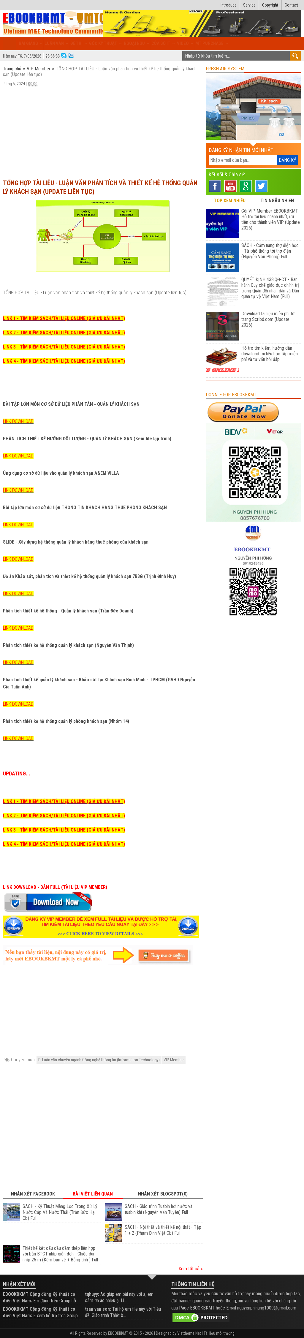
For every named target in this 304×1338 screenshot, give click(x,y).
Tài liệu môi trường (219, 1333)
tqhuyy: (92, 1294)
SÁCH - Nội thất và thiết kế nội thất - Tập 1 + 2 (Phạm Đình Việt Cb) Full (163, 1230)
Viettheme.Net (189, 1333)
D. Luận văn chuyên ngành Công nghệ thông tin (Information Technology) (99, 1059)
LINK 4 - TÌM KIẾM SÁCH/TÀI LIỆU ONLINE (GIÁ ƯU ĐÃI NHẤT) (64, 361)
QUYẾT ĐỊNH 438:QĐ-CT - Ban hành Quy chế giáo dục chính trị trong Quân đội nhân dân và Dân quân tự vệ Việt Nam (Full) (270, 288)
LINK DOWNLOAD (18, 421)
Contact (291, 5)
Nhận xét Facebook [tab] (33, 1194)
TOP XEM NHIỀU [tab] (230, 200)
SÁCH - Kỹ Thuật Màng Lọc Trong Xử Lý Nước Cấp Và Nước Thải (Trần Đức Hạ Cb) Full (60, 1212)
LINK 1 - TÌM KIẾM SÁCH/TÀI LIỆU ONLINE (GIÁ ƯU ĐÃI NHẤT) (64, 318)
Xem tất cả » (190, 1269)
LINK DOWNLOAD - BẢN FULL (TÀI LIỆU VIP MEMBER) (55, 887)
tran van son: (98, 1309)
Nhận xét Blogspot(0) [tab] (163, 1194)
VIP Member (38, 69)
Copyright (270, 5)
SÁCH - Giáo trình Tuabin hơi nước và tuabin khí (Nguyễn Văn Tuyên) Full (158, 1209)
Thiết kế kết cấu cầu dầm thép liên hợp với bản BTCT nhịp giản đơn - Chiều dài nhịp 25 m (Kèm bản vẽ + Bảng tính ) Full (60, 1254)
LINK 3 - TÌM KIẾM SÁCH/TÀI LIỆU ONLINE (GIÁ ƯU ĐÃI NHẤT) (64, 347)
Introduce (229, 5)
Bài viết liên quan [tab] (93, 1194)
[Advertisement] (103, 130)
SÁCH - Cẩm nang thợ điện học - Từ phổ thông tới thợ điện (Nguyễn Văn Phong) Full (270, 251)
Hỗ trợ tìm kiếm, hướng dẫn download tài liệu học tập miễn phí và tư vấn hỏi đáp (269, 353)
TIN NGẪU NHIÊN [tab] (277, 200)
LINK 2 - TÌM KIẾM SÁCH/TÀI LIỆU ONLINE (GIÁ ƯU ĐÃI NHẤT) (64, 332)
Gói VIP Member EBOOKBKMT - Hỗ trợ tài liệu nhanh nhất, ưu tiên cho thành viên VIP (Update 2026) (271, 219)
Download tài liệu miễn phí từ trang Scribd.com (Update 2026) (268, 319)
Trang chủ (13, 69)
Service (249, 5)
